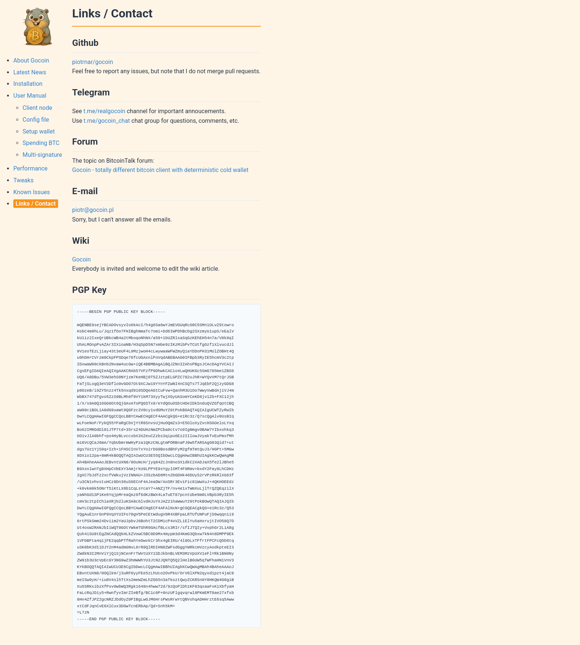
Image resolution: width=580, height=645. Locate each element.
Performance (30, 168)
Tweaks (23, 180)
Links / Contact (36, 203)
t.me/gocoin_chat (107, 120)
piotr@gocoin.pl (93, 209)
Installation (28, 83)
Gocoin (81, 259)
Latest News (29, 72)
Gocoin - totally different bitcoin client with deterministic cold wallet (160, 169)
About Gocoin (31, 60)
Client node (37, 107)
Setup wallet (39, 131)
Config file (36, 119)
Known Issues (31, 192)
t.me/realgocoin (104, 111)
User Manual (29, 95)
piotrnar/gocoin (92, 61)
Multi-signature (42, 154)
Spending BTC (41, 142)
